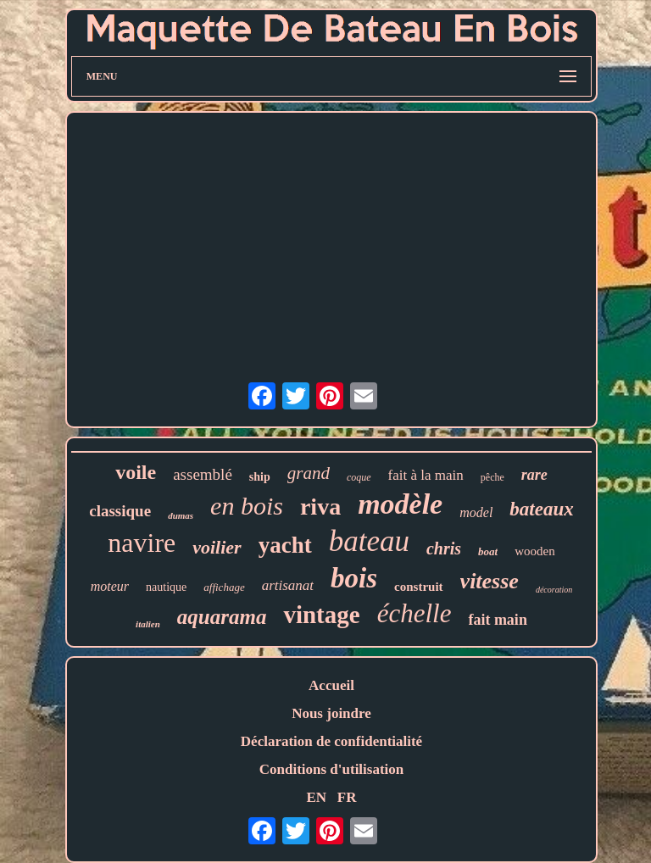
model (475, 512)
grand (308, 473)
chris (443, 548)
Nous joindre (331, 713)
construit (418, 586)
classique (120, 511)
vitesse (489, 581)
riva (320, 506)
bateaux (541, 509)
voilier (216, 547)
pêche (492, 477)
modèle (400, 504)
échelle (414, 613)
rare (534, 474)
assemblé (202, 474)
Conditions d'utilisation (331, 769)
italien (148, 624)
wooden (535, 551)
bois (354, 578)
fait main (497, 619)
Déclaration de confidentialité (331, 741)
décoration (554, 589)
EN (316, 797)
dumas (180, 515)
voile (135, 472)
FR (347, 797)
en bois (246, 506)
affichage (223, 587)
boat (488, 551)
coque (359, 477)
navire (141, 542)
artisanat (288, 585)
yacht (285, 545)
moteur (110, 586)
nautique (166, 587)
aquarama (222, 616)
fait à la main (426, 475)
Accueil (331, 685)
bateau (369, 541)
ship (259, 476)
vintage (321, 614)
